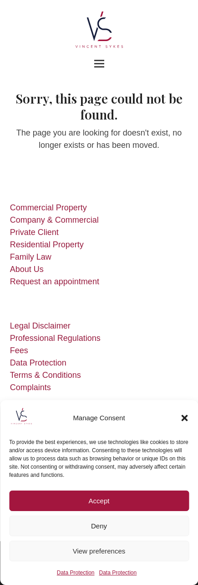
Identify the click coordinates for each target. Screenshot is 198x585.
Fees (19, 350)
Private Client (34, 232)
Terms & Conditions (45, 375)
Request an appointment (54, 281)
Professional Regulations (55, 338)
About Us (27, 269)
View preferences (99, 551)
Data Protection (76, 572)
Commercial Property (48, 207)
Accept (99, 501)
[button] (184, 418)
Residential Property (47, 244)
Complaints (30, 387)
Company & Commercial (54, 220)
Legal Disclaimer (40, 325)
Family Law (30, 256)
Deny (99, 526)
